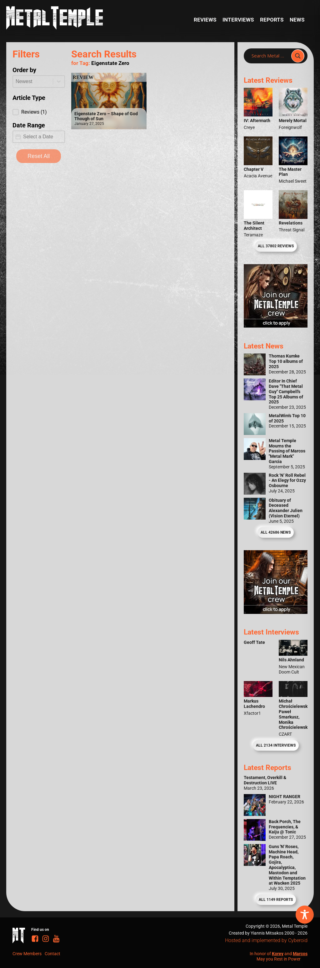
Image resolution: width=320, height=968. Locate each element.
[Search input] (269, 56)
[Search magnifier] (297, 55)
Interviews (238, 20)
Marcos (300, 953)
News (297, 20)
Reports (271, 20)
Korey (277, 953)
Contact (52, 953)
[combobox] (33, 81)
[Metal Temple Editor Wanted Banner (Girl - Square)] (276, 326)
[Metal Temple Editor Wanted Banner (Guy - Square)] (276, 612)
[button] (38, 112)
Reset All (39, 156)
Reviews (205, 20)
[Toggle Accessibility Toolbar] (304, 914)
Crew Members (27, 953)
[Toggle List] (58, 81)
